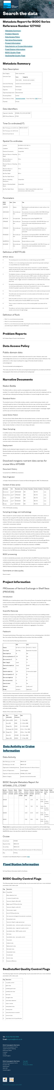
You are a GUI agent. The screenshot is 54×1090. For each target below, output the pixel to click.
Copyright (25, 1061)
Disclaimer (25, 1063)
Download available (20, 98)
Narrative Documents (13, 40)
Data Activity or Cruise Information (18, 46)
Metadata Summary (13, 31)
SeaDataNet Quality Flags (15, 56)
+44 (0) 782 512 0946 (12, 1037)
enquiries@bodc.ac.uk (14, 1039)
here (28, 856)
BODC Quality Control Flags (22, 879)
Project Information (13, 43)
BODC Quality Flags (12, 52)
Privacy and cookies (28, 1064)
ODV (36, 98)
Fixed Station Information (15, 49)
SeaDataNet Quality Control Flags (26, 969)
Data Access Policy (12, 37)
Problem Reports (12, 34)
